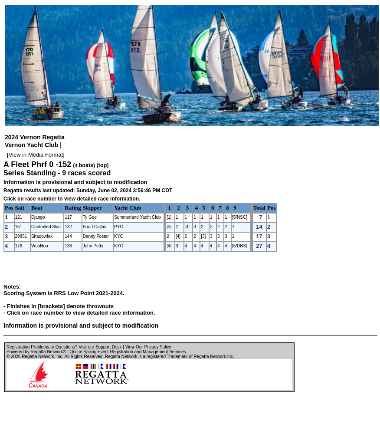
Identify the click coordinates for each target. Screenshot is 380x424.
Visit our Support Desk (100, 347)
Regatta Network (38, 356)
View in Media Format (36, 154)
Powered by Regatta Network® (36, 351)
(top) (103, 165)
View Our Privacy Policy (148, 347)
